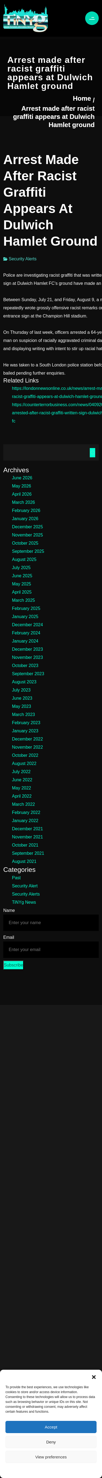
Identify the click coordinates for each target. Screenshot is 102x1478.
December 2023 (27, 649)
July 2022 (21, 771)
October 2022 (25, 755)
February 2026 (26, 510)
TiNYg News (24, 902)
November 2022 (27, 747)
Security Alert (25, 886)
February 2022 (26, 812)
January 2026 (25, 518)
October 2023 (25, 665)
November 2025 (27, 535)
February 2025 (26, 608)
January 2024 (25, 641)
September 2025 (28, 551)
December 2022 (27, 739)
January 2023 (25, 731)
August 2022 (24, 763)
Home (82, 98)
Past (16, 877)
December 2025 (27, 526)
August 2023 (24, 682)
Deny (51, 1442)
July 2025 (21, 567)
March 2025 (23, 600)
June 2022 (22, 779)
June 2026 (22, 478)
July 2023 (21, 690)
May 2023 (21, 706)
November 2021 (27, 837)
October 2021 (25, 845)
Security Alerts (22, 259)
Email (8, 937)
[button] (94, 1376)
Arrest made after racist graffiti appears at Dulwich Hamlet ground (54, 116)
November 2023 (27, 657)
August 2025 (24, 559)
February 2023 (26, 722)
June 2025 (22, 575)
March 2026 (23, 502)
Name (9, 910)
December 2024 (27, 624)
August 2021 (24, 861)
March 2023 (23, 714)
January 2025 (25, 616)
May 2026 (21, 486)
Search (92, 452)
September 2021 (28, 853)
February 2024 (26, 633)
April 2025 (22, 592)
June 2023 (22, 698)
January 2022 (25, 820)
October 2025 (25, 543)
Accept (51, 1427)
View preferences (51, 1457)
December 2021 (27, 828)
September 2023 (28, 673)
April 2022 (22, 796)
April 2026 (22, 494)
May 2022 (21, 788)
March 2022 (23, 804)
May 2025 (21, 584)
